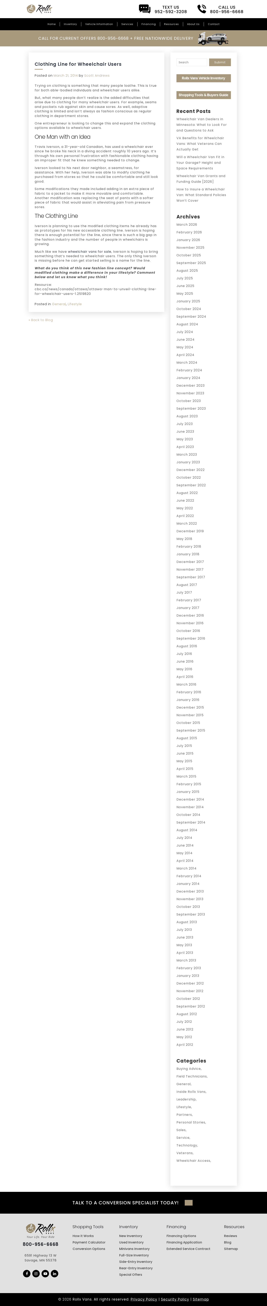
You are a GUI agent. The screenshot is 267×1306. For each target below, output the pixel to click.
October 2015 (188, 722)
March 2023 (186, 454)
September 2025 (191, 263)
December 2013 (190, 891)
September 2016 (190, 638)
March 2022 (186, 523)
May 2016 (184, 669)
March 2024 (186, 362)
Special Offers (130, 1274)
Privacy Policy (144, 1299)
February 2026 (189, 232)
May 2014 (184, 853)
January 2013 (187, 975)
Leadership (186, 1099)
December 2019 (190, 531)
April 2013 (184, 952)
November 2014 (190, 807)
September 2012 (190, 1006)
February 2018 (188, 546)
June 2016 (185, 661)
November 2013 (189, 899)
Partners (184, 1114)
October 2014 (188, 814)
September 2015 (190, 730)
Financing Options (181, 1236)
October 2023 (188, 401)
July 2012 (184, 1021)
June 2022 (185, 500)
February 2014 (188, 876)
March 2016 (186, 684)
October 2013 (188, 906)
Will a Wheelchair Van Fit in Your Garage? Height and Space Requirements (200, 163)
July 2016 (184, 653)
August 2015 (186, 738)
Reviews (230, 1236)
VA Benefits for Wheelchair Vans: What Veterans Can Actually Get (200, 144)
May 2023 (184, 439)
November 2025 (190, 247)
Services (127, 24)
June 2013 (184, 937)
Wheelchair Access (193, 1160)
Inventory (70, 24)
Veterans (184, 1153)
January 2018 (187, 554)
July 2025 (184, 278)
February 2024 (189, 370)
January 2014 (188, 883)
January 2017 (187, 607)
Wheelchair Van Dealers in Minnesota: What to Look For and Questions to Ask (201, 125)
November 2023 (190, 393)
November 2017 (190, 569)
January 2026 (188, 240)
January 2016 (187, 699)
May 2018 (184, 539)
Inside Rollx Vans (191, 1091)
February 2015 (188, 784)
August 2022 (187, 493)
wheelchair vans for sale (89, 251)
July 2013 (184, 929)
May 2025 (184, 293)
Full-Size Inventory (134, 1255)
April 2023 (185, 447)
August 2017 (186, 585)
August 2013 (186, 922)
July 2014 (184, 837)
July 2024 (184, 332)
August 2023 (187, 416)
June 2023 (185, 431)
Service (183, 1137)
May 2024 (184, 347)
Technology (186, 1145)
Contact (214, 24)
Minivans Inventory (134, 1248)
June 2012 (184, 1029)
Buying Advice (188, 1068)
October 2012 (188, 998)
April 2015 (184, 768)
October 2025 (188, 255)
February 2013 (188, 968)
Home (52, 24)
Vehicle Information (99, 24)
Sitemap (231, 1248)
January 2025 (188, 301)
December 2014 (190, 799)
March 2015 (186, 776)
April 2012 (184, 1044)
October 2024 (188, 309)
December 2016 (190, 615)
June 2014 (185, 845)
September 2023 (191, 408)
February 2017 (188, 600)
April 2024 (185, 355)
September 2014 (190, 822)
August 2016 (186, 646)
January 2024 (188, 378)
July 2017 (184, 592)
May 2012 (184, 1037)
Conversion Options (89, 1248)
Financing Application (184, 1242)
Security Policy (175, 1299)
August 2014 (186, 830)
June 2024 (185, 339)
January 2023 (188, 462)
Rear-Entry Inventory (136, 1268)
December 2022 (190, 470)
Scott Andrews (97, 75)
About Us (193, 24)
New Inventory (130, 1236)
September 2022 (191, 485)
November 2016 (190, 623)
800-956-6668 (40, 1244)
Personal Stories (190, 1122)
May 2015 (184, 761)
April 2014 (185, 860)
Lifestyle (75, 304)
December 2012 (190, 983)
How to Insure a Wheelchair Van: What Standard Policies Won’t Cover (201, 195)
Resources (171, 24)
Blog (227, 1242)
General (59, 304)
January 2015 (187, 791)
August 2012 (186, 1014)
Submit (220, 62)
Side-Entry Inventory (135, 1261)
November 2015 (190, 715)
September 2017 (190, 577)
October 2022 (188, 477)
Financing (149, 24)
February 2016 (188, 692)
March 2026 (186, 224)
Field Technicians (191, 1076)
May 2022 (184, 508)
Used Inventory (131, 1242)
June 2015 (185, 753)
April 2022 (185, 516)
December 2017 (190, 562)
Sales (181, 1130)
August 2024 (187, 324)
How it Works (83, 1236)
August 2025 (187, 270)
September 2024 (191, 316)
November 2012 (189, 991)
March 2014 (186, 868)
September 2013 (190, 914)
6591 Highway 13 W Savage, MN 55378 (41, 1258)
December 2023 (190, 385)
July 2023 (184, 424)
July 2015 (184, 745)
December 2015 (190, 707)
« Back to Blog (41, 320)
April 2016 (184, 676)
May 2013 (184, 945)
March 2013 (186, 960)
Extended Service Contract (188, 1248)
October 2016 (188, 630)
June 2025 (185, 286)
